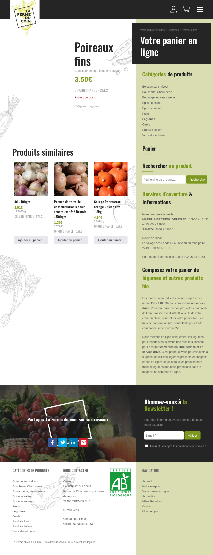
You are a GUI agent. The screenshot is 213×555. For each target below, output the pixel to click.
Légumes (94, 106)
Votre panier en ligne (152, 29)
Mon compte (150, 511)
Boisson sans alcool (155, 86)
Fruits (146, 113)
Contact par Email (74, 518)
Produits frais (21, 521)
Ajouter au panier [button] (30, 240)
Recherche (197, 179)
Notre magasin (151, 486)
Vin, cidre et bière (153, 135)
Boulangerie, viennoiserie (158, 97)
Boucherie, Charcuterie (157, 92)
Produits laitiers (152, 130)
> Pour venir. (71, 510)
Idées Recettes (152, 501)
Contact (147, 506)
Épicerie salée (151, 102)
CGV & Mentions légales (81, 542)
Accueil (147, 481)
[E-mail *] (164, 435)
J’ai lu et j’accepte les (175, 446)
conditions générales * (192, 446)
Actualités (148, 496)
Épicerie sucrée (152, 108)
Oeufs (146, 124)
